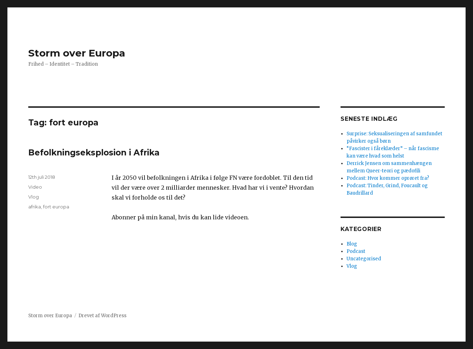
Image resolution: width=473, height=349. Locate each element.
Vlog (33, 197)
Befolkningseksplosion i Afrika (94, 153)
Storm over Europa (76, 53)
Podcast (356, 251)
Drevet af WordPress (102, 316)
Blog (352, 244)
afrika (34, 206)
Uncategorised (364, 259)
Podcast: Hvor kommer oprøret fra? (388, 178)
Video (35, 187)
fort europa (56, 206)
